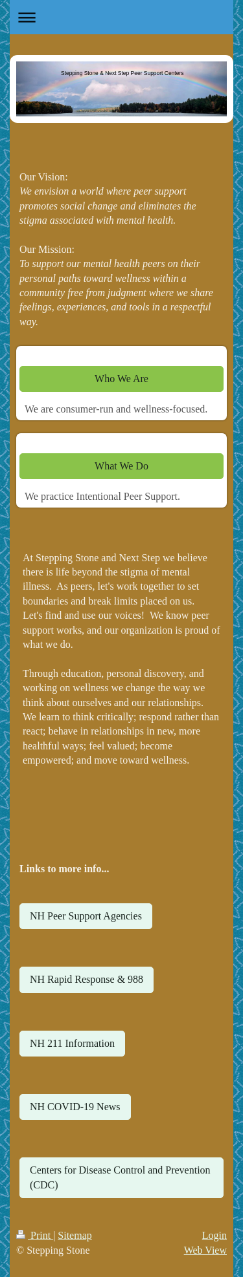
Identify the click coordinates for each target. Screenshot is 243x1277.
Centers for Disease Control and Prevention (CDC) (120, 1177)
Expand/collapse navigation (121, 17)
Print (34, 1235)
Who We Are (121, 378)
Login (214, 1235)
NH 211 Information (72, 1043)
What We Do (121, 465)
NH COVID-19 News (75, 1106)
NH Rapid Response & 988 (86, 979)
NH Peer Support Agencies (86, 915)
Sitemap (74, 1235)
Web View (205, 1250)
